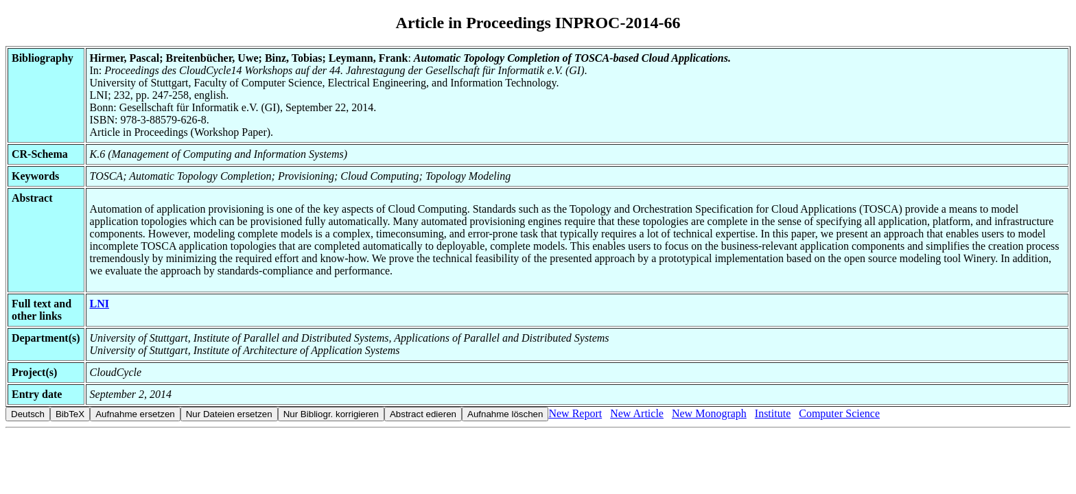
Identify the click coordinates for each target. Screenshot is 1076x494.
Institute (773, 413)
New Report (575, 413)
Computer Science (839, 413)
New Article (637, 413)
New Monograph (709, 413)
